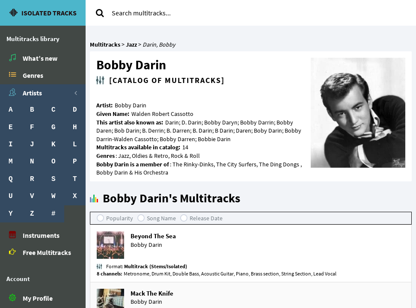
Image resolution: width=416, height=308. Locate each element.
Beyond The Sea (153, 236)
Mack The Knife (152, 293)
